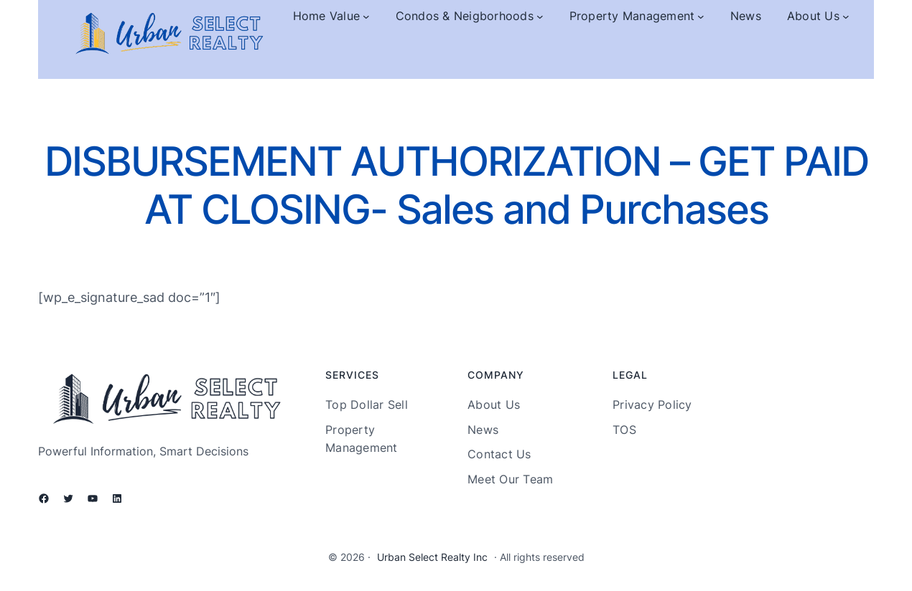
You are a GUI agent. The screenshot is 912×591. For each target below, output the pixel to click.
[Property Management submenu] (700, 16)
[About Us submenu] (846, 16)
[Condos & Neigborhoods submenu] (540, 16)
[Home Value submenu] (366, 16)
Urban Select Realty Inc (432, 557)
